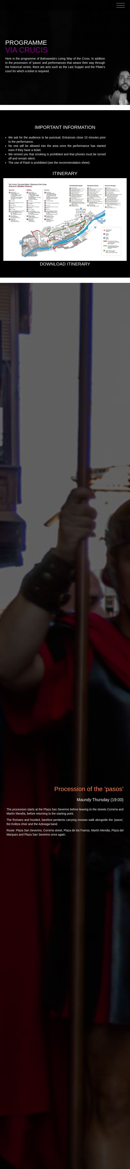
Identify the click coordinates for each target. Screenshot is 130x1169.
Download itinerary (65, 263)
